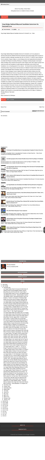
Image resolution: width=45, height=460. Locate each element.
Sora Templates (19, 434)
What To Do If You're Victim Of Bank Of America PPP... (15, 345)
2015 (3, 408)
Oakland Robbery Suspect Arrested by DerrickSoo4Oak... (16, 323)
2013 (3, 411)
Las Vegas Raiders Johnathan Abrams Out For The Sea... (15, 306)
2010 (3, 415)
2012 (3, 413)
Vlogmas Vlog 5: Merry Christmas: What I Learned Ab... (15, 336)
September (6, 387)
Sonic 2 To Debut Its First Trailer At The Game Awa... (14, 328)
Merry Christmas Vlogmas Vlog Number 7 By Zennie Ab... (16, 331)
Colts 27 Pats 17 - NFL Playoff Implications (13, 311)
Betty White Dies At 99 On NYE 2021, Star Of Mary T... (15, 292)
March (5, 396)
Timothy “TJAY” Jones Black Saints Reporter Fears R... (15, 358)
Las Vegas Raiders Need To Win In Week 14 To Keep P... (15, 349)
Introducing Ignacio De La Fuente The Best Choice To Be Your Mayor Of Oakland (25, 158)
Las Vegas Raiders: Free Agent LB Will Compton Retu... (15, 333)
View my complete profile (12, 266)
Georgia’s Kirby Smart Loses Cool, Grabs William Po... (15, 357)
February (6, 398)
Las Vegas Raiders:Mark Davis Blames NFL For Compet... (16, 312)
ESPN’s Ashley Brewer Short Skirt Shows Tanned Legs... (15, 365)
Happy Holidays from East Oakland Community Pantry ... (15, 364)
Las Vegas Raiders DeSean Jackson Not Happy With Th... (16, 315)
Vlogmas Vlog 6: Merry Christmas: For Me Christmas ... (15, 334)
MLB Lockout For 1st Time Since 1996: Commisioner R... (15, 376)
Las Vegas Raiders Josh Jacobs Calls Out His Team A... (15, 339)
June (5, 392)
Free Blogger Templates (29, 434)
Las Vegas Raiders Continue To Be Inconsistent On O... (15, 351)
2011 (3, 414)
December (6, 287)
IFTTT (3, 93)
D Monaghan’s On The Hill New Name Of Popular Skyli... (15, 308)
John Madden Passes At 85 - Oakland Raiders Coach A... (16, 295)
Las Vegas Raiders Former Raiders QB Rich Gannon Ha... (15, 302)
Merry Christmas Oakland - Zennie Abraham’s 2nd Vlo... (15, 374)
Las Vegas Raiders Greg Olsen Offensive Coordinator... (15, 342)
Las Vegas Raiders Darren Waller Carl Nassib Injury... (15, 379)
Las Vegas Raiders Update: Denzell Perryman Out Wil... (15, 326)
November (6, 384)
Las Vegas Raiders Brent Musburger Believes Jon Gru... (15, 367)
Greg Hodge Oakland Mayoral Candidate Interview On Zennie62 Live (16, 33)
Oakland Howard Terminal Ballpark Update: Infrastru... (15, 290)
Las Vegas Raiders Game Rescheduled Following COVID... (16, 314)
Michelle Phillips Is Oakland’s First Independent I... (14, 324)
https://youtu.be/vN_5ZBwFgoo (8, 95)
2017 (3, 405)
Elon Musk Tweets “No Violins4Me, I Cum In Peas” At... (15, 327)
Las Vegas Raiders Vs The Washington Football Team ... (15, 354)
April (5, 395)
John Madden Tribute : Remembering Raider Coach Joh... (15, 296)
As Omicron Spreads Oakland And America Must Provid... (16, 303)
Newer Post (3, 107)
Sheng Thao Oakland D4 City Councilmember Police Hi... (15, 373)
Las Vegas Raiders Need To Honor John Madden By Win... (16, 293)
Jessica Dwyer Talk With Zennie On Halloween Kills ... (15, 377)
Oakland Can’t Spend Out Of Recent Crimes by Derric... (15, 361)
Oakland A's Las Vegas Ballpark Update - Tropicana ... (15, 380)
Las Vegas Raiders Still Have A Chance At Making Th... (15, 300)
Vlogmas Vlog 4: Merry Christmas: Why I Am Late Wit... (15, 337)
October (6, 386)
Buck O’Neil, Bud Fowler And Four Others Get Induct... (15, 352)
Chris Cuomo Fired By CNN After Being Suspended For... (15, 359)
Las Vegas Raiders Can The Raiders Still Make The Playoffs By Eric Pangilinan (25, 184)
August (5, 389)
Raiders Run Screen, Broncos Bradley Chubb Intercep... (15, 299)
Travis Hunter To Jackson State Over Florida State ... (14, 318)
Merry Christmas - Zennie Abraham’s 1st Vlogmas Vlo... (15, 383)
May (5, 393)
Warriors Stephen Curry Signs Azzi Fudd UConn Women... (16, 382)
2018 (3, 404)
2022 (3, 284)
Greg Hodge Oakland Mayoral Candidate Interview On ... (15, 343)
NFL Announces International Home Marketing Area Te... (15, 320)
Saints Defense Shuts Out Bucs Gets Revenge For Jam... (16, 309)
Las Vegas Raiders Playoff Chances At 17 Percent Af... (15, 370)
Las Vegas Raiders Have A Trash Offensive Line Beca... (15, 340)
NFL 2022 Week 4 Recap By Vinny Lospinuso (17, 210)
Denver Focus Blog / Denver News (22, 8)
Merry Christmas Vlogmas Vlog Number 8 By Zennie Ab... (16, 330)
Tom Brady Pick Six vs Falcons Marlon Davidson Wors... (15, 355)
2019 (3, 402)
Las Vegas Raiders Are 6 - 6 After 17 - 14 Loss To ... (15, 346)
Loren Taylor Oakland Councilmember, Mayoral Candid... (15, 321)
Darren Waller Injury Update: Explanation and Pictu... (14, 368)
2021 (3, 286)
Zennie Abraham (11, 264)
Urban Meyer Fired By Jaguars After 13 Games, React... (15, 317)
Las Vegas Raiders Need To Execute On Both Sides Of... (15, 289)
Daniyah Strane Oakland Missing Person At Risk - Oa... (15, 371)
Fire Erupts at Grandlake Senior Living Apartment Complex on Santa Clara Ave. (25, 150)
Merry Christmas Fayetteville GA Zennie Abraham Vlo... (15, 362)
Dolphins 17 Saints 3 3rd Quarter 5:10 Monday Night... (15, 297)
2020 (3, 401)
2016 (3, 407)
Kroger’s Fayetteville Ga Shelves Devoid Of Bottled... (15, 348)
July (5, 390)
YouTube (12, 99)
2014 (3, 410)
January (5, 399)
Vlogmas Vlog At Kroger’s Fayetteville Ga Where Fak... (15, 305)
